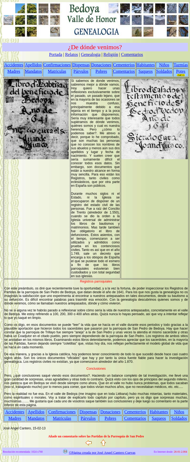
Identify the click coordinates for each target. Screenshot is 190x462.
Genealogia (90, 54)
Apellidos (33, 65)
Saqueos (145, 71)
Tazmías (181, 65)
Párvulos (80, 71)
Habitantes (146, 65)
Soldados (164, 71)
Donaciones (101, 65)
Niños (164, 65)
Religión (110, 54)
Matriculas (57, 71)
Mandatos (33, 71)
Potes (180, 71)
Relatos (71, 54)
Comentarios (132, 54)
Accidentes (13, 65)
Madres (13, 71)
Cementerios (124, 65)
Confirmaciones (57, 65)
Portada (55, 54)
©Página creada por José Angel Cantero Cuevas (102, 452)
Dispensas (81, 65)
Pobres (101, 71)
